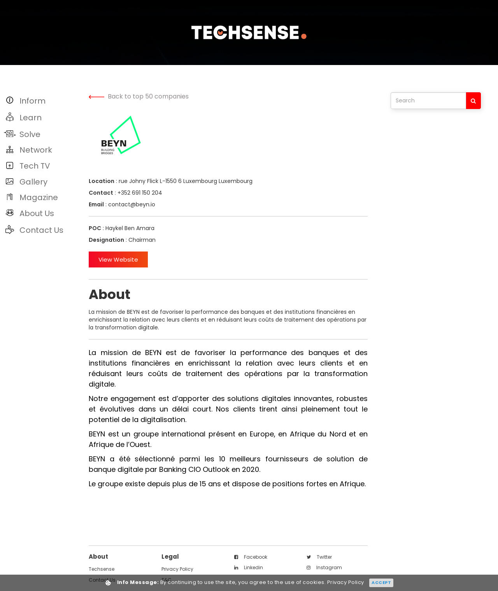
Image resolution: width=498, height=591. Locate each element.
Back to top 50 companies (139, 96)
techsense (101, 569)
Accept (381, 582)
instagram (324, 567)
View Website (118, 259)
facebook (250, 557)
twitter (319, 557)
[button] (42, 101)
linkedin (248, 567)
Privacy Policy (177, 569)
